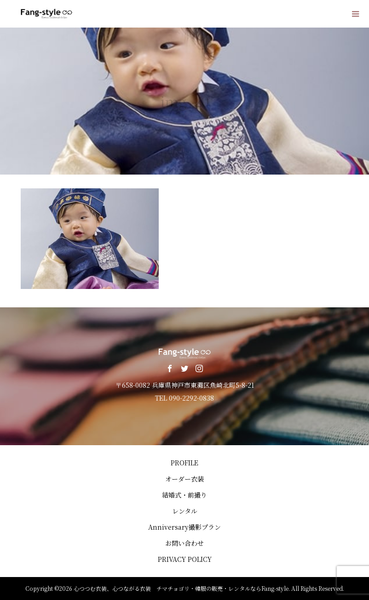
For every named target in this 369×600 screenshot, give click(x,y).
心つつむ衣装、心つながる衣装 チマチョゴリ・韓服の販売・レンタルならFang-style (181, 588)
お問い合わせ (184, 543)
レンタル (184, 510)
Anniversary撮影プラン (184, 527)
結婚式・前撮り (184, 494)
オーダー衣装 (184, 478)
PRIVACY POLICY (185, 559)
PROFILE (184, 462)
